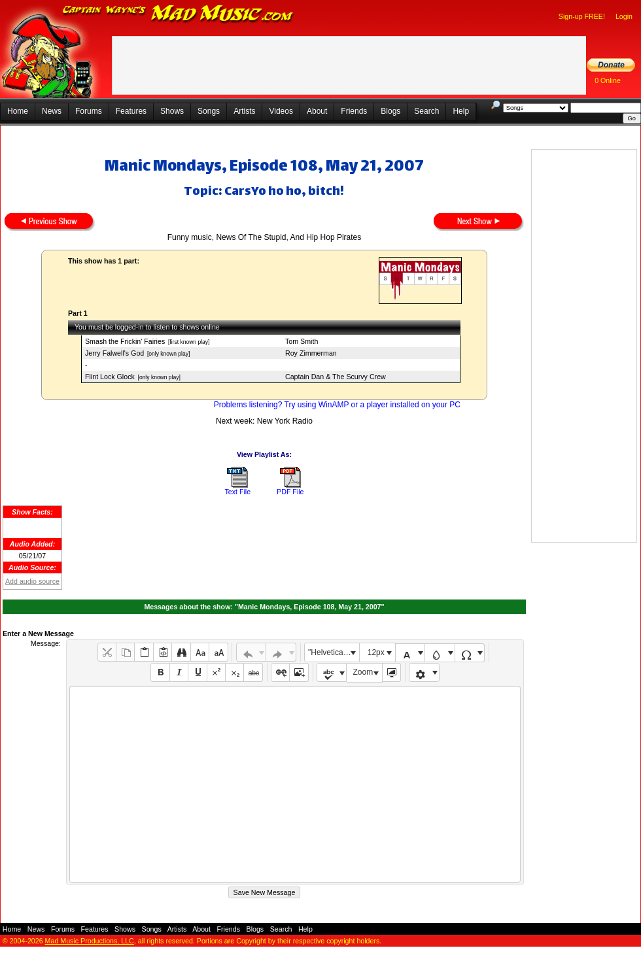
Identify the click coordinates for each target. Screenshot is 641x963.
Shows (172, 111)
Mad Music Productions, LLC (89, 941)
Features (131, 111)
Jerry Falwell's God (114, 353)
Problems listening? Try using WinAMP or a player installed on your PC (337, 404)
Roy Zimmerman (311, 353)
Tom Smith (301, 341)
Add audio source (32, 581)
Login (623, 16)
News (51, 111)
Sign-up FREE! (582, 16)
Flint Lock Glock (110, 376)
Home (17, 111)
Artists (244, 111)
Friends (354, 111)
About (317, 111)
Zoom (363, 672)
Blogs (390, 111)
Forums (88, 111)
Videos (280, 111)
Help (461, 111)
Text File (237, 492)
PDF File (290, 492)
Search (426, 111)
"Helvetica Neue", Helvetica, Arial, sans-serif (333, 652)
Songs (209, 111)
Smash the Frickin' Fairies (125, 341)
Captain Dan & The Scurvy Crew (335, 376)
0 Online (608, 80)
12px (376, 652)
